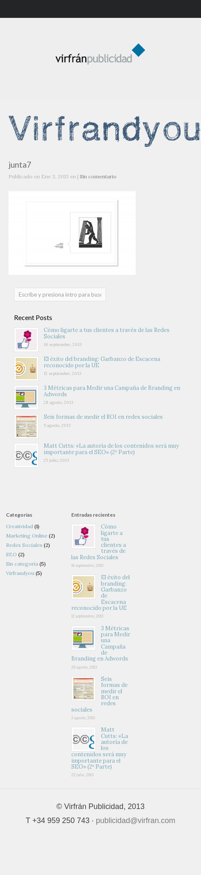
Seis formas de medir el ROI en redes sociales (103, 416)
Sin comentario (98, 176)
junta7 (19, 164)
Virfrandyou (20, 573)
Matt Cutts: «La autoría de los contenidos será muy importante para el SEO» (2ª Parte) (111, 448)
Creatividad (19, 526)
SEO (11, 554)
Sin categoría (22, 563)
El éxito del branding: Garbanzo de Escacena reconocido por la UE (102, 362)
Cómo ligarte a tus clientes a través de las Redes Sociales (107, 333)
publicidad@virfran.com (135, 820)
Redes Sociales (24, 545)
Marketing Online (26, 535)
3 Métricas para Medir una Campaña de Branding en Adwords (112, 390)
